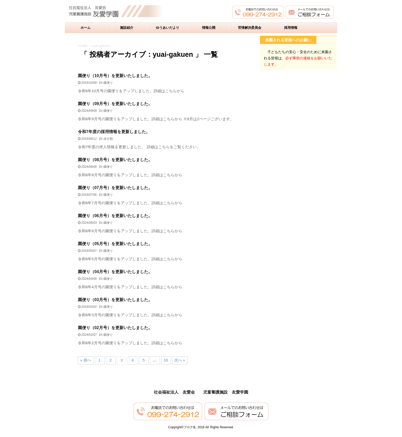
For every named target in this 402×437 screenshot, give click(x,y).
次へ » (179, 360)
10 (166, 360)
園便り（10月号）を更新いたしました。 (115, 75)
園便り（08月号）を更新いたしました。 (115, 159)
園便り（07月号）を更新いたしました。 (115, 187)
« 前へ (85, 360)
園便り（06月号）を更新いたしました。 (115, 215)
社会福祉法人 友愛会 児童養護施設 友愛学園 (201, 392)
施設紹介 (126, 28)
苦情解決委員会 (249, 28)
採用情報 (290, 28)
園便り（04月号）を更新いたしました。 (115, 271)
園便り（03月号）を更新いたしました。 (115, 299)
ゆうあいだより (167, 28)
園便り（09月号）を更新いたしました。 (115, 103)
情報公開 (208, 28)
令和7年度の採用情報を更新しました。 (114, 131)
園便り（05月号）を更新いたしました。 (115, 243)
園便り (108, 83)
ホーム (86, 28)
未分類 (108, 139)
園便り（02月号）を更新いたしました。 (115, 328)
